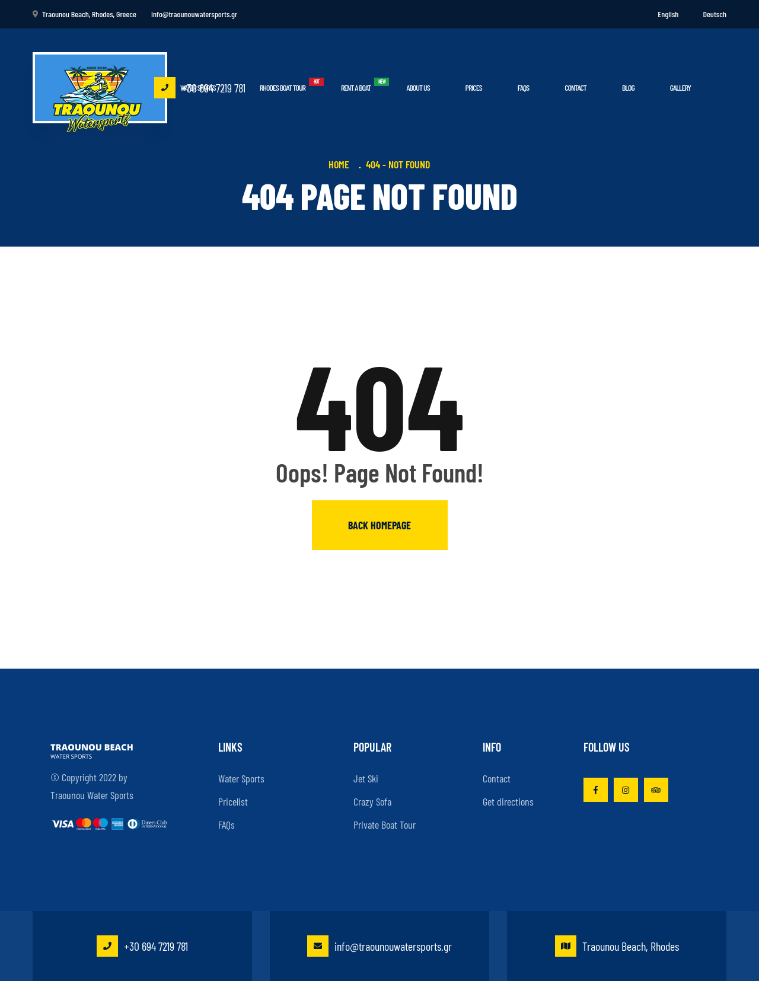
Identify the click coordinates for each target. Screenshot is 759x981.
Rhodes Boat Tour (282, 87)
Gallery (680, 87)
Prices (473, 87)
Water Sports (241, 778)
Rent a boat (356, 87)
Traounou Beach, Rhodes (617, 946)
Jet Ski (365, 778)
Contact (575, 87)
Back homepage (379, 525)
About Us (417, 87)
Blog (628, 87)
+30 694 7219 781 (199, 87)
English (668, 14)
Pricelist (233, 801)
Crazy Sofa (372, 801)
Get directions (508, 801)
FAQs (523, 87)
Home (341, 164)
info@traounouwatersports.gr (379, 946)
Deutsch (714, 14)
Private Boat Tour (384, 824)
